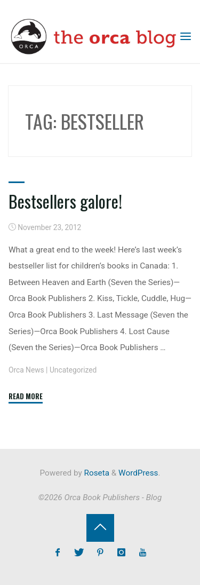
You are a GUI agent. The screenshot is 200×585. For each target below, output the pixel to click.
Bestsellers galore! (65, 201)
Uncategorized (73, 370)
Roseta (95, 473)
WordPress (138, 473)
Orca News (26, 370)
